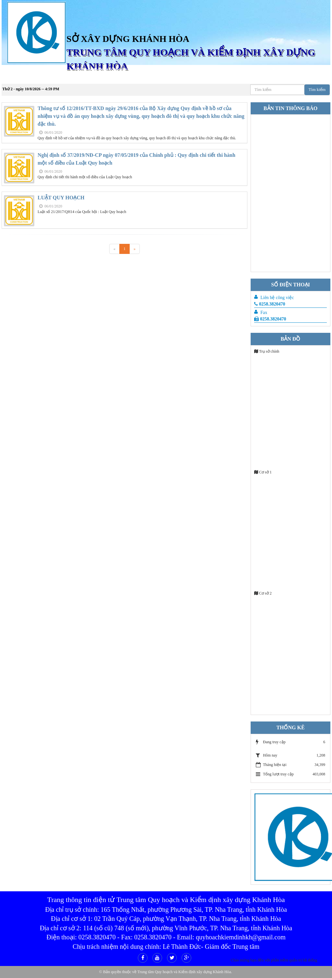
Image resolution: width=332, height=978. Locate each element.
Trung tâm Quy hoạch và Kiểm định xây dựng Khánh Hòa (184, 972)
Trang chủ (32, 69)
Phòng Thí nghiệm (298, 69)
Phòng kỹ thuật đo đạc (253, 69)
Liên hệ (38, 79)
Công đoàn (14, 79)
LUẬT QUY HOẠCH (61, 197)
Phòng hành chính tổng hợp (100, 69)
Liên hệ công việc (277, 297)
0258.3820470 (269, 304)
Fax (263, 312)
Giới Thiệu (58, 69)
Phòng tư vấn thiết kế (154, 69)
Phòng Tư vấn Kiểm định (203, 69)
